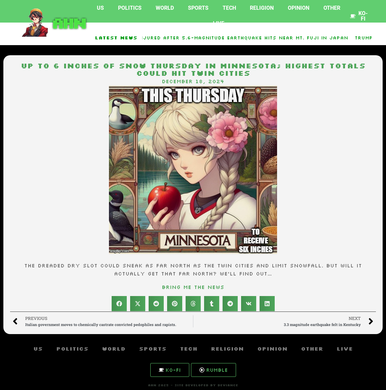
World (165, 8)
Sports (198, 8)
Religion (262, 8)
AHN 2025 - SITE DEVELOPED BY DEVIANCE (193, 385)
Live (218, 23)
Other (331, 8)
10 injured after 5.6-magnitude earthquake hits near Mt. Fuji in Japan (242, 38)
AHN (67, 22)
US (100, 8)
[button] (119, 303)
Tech (229, 8)
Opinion (298, 8)
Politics (130, 8)
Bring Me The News (193, 287)
